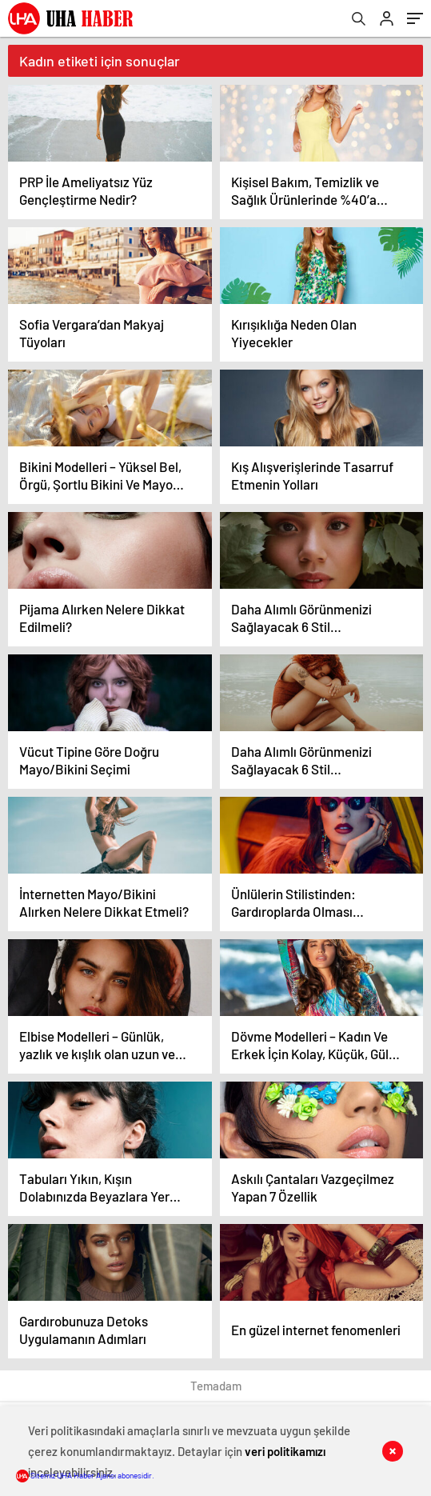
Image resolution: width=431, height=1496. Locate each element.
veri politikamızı (285, 1451)
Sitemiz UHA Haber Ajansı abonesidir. (85, 1475)
